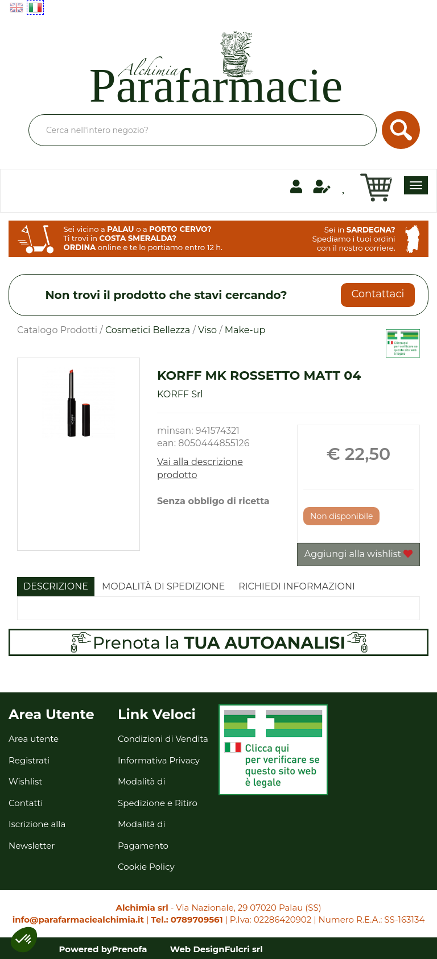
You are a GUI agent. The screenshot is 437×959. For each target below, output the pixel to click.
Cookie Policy (146, 866)
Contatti (26, 803)
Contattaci (377, 294)
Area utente (34, 738)
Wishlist (25, 781)
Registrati (29, 760)
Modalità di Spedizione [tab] (163, 586)
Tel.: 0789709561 (186, 919)
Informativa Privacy (159, 760)
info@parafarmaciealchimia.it (78, 919)
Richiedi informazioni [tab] (296, 586)
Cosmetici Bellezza (147, 330)
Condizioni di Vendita (163, 738)
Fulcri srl (244, 949)
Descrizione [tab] (55, 586)
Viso (207, 330)
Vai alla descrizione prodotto (200, 468)
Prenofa (129, 949)
